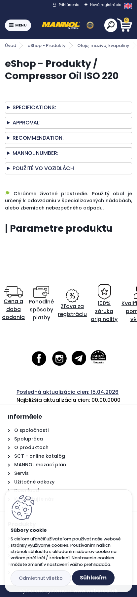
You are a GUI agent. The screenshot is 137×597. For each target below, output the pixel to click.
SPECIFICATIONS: (34, 107)
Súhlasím (93, 577)
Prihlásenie (69, 4)
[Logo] (67, 25)
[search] (110, 25)
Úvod (10, 45)
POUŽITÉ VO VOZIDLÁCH (43, 168)
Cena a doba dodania (13, 303)
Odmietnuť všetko (41, 578)
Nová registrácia (105, 4)
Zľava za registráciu (72, 303)
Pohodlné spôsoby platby (41, 303)
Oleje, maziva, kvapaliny (103, 45)
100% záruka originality (104, 303)
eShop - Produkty (47, 45)
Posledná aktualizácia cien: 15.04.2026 (68, 392)
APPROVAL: (27, 122)
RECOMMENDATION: (38, 138)
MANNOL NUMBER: (35, 153)
